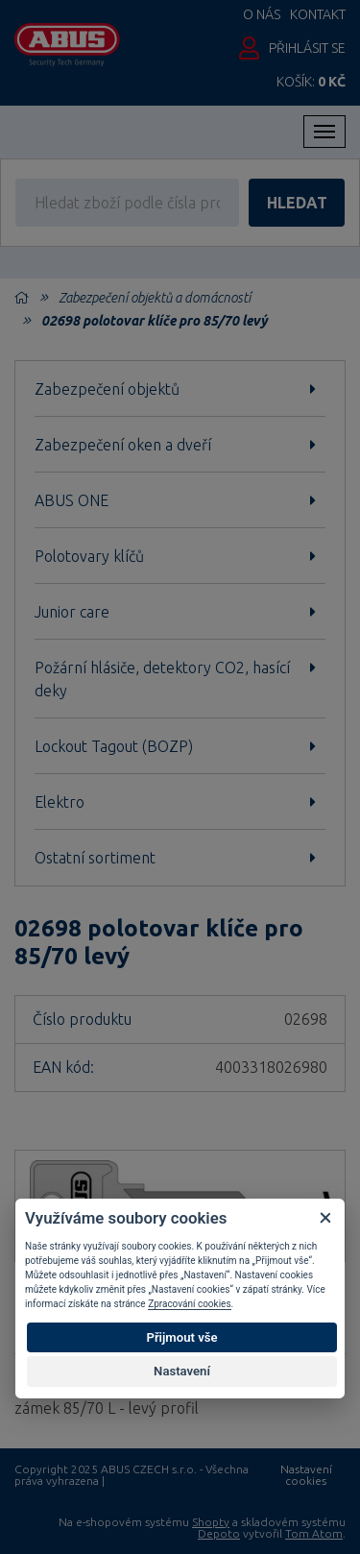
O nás (261, 14)
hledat (297, 202)
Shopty (210, 1522)
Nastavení (182, 1371)
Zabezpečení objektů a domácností (155, 297)
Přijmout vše (181, 1337)
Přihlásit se (307, 48)
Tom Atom (314, 1533)
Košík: (311, 81)
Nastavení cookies (306, 1475)
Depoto (219, 1533)
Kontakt (318, 14)
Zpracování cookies (189, 1304)
